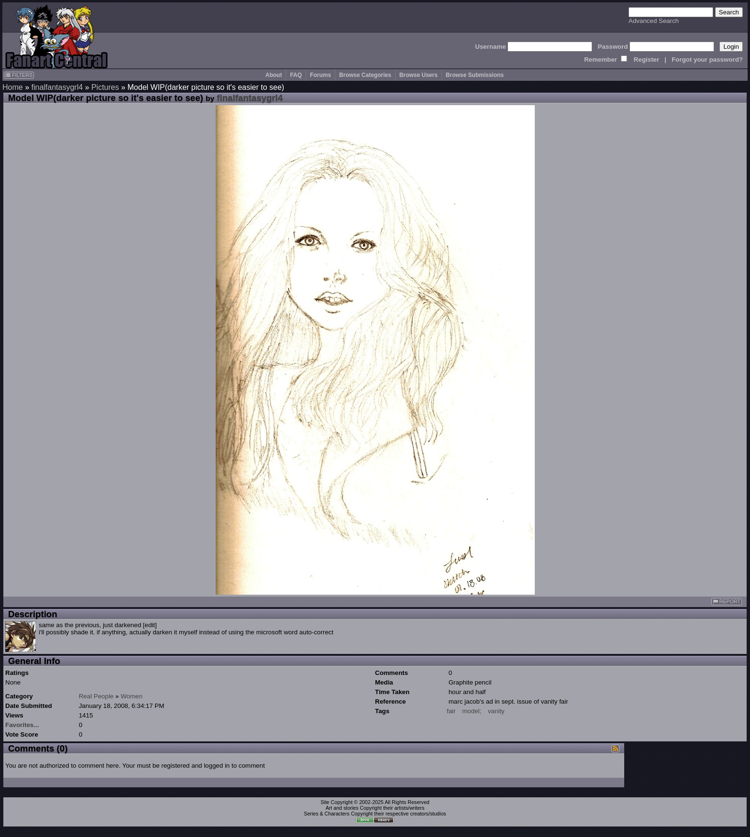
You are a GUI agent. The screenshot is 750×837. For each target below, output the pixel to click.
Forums (320, 75)
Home (12, 87)
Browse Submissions (475, 75)
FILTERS (19, 75)
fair (451, 711)
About (273, 75)
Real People (96, 696)
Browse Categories (365, 75)
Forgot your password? (707, 59)
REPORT (726, 601)
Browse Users (418, 75)
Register (646, 59)
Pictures (105, 87)
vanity (496, 711)
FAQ (296, 75)
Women (132, 696)
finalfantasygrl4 (57, 87)
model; (471, 711)
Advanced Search (654, 20)
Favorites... (22, 724)
